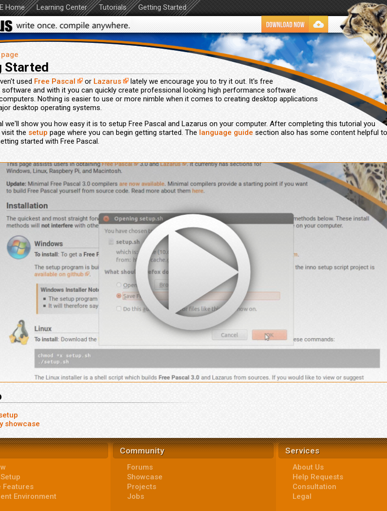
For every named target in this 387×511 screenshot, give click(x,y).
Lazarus (107, 81)
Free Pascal (54, 81)
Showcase (145, 477)
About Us (308, 467)
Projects (141, 486)
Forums (140, 467)
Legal (302, 496)
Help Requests (318, 477)
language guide (226, 132)
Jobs (135, 496)
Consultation (314, 486)
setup (38, 132)
